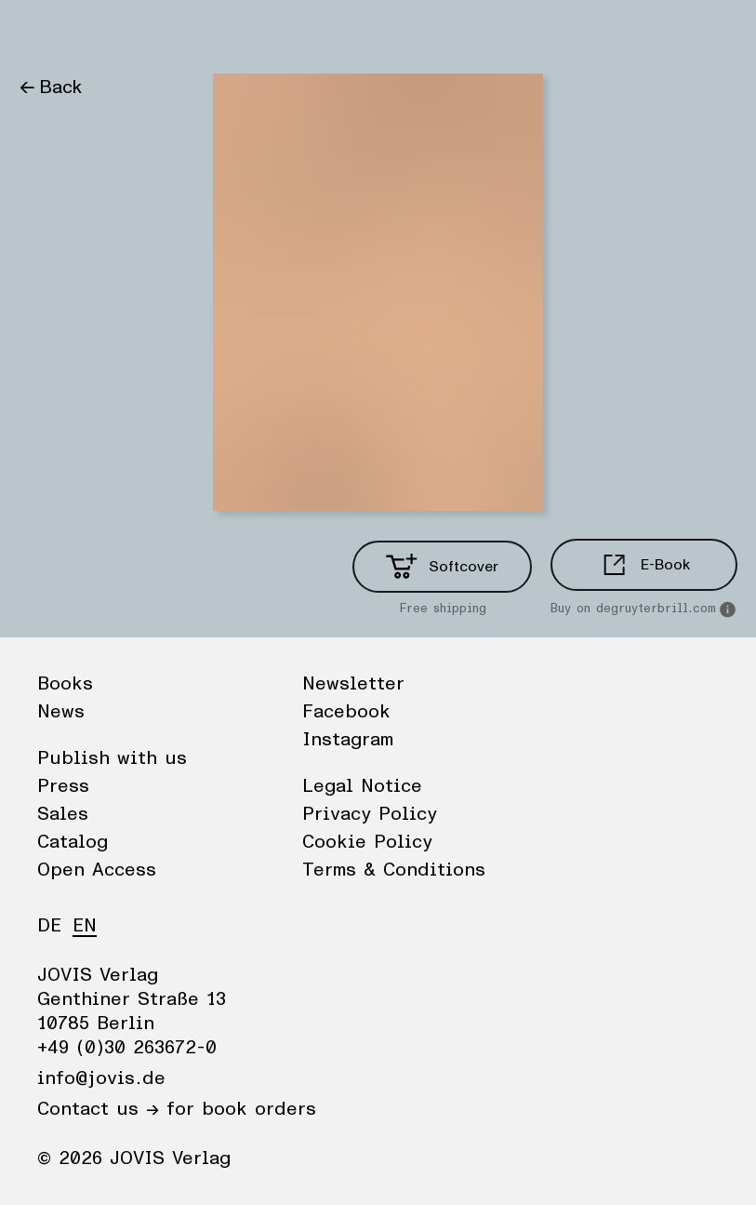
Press (63, 786)
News (115, 32)
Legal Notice (362, 786)
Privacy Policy (369, 814)
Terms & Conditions (393, 870)
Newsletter (353, 684)
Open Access (96, 870)
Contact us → (98, 1109)
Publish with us (112, 758)
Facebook (346, 712)
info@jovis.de (101, 1078)
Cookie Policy (367, 842)
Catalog (72, 842)
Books (46, 32)
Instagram (347, 739)
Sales (62, 814)
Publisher (195, 32)
